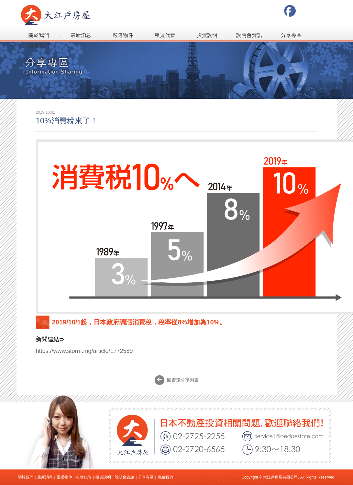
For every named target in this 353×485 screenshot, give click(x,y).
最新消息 (81, 35)
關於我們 (38, 35)
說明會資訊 (249, 35)
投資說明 (207, 35)
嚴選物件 (123, 35)
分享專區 (291, 35)
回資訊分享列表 (177, 380)
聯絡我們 (38, 45)
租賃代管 (165, 35)
